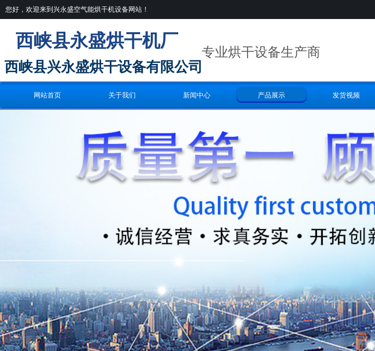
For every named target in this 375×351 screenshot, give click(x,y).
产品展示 (271, 95)
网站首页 (47, 95)
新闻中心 (196, 95)
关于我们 (122, 95)
